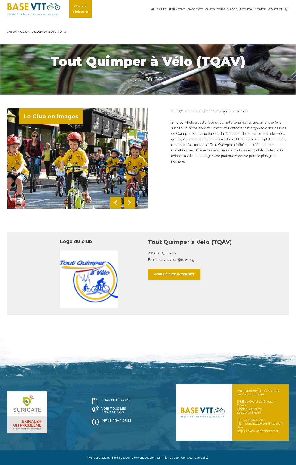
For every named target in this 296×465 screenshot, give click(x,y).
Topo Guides (227, 9)
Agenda (246, 9)
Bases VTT (195, 9)
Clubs (210, 9)
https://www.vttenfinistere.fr (257, 431)
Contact (275, 9)
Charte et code (115, 400)
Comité (260, 9)
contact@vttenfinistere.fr (264, 423)
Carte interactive (171, 9)
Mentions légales (99, 457)
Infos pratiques (116, 420)
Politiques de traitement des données (136, 457)
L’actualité (201, 457)
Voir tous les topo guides (113, 410)
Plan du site (171, 457)
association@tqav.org (177, 260)
